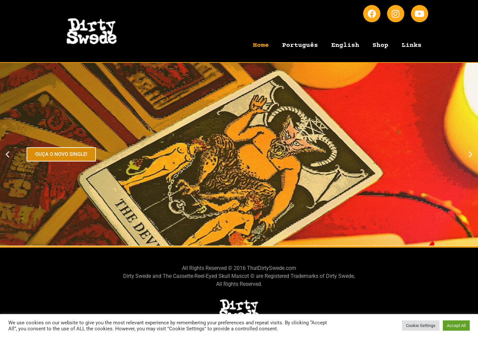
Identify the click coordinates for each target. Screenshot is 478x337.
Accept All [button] (456, 325)
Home (261, 45)
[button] (7, 154)
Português (300, 45)
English (345, 45)
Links (412, 45)
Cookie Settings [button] (421, 325)
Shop (380, 45)
